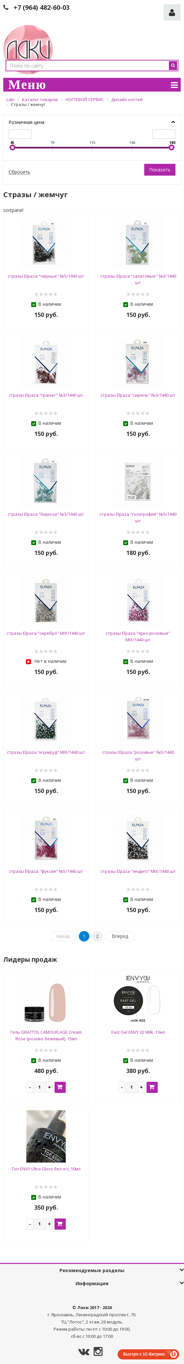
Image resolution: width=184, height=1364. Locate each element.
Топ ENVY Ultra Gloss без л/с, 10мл (46, 1169)
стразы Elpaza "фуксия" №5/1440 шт (46, 871)
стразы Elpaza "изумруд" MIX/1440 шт (46, 752)
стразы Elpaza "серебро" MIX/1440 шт (46, 633)
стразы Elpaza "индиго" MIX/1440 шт (138, 871)
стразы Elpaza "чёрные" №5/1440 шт (46, 276)
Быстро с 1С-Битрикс (144, 1354)
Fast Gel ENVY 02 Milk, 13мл (138, 1032)
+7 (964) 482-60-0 (39, 7)
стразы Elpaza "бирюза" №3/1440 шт (46, 514)
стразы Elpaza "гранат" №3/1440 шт (46, 395)
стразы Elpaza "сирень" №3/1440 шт (138, 395)
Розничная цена (26, 122)
